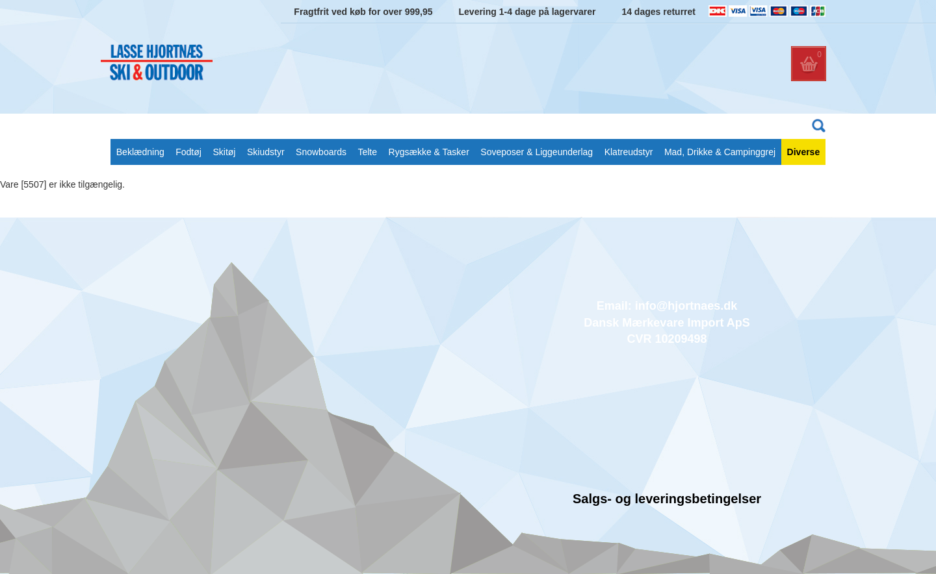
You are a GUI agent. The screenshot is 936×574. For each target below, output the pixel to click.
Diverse (803, 152)
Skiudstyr (266, 152)
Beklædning (140, 152)
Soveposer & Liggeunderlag (536, 152)
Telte (367, 152)
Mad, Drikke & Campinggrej (719, 152)
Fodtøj (189, 152)
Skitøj (224, 152)
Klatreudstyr (628, 152)
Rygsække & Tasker (429, 152)
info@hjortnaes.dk (686, 305)
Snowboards (321, 152)
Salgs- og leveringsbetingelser (667, 499)
